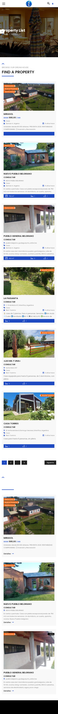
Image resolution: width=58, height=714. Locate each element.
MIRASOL (8, 113)
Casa (6, 34)
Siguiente (50, 463)
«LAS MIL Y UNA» (12, 360)
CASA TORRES (11, 423)
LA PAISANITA (11, 298)
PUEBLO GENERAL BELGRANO (19, 235)
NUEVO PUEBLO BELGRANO (18, 173)
